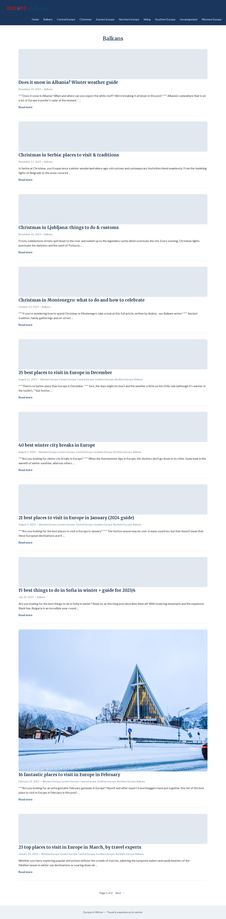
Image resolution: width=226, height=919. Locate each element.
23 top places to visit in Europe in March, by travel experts (80, 847)
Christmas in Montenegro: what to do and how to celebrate (82, 300)
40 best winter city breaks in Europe (57, 445)
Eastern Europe (105, 19)
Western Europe (211, 19)
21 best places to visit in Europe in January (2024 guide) (76, 517)
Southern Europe (165, 19)
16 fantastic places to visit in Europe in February (69, 774)
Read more (26, 107)
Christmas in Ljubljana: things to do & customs (69, 227)
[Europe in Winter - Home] (27, 8)
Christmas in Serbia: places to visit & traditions (69, 155)
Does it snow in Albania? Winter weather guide (68, 82)
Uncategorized (188, 19)
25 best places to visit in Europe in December (65, 372)
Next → (120, 892)
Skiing (147, 19)
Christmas (86, 19)
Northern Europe (129, 19)
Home (35, 19)
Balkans (48, 19)
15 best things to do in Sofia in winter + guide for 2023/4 (77, 590)
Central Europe (66, 19)
